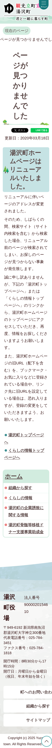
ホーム (14, 476)
